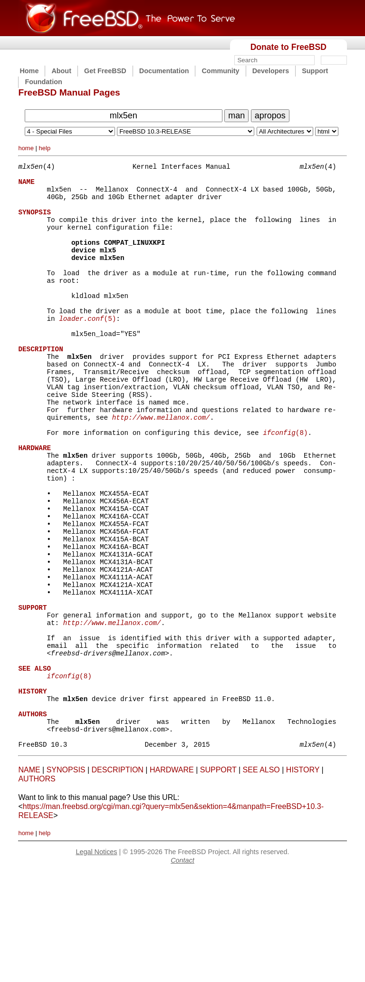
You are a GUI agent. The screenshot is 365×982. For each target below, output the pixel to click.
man (236, 115)
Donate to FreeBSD (288, 47)
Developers (270, 71)
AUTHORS (36, 889)
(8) (285, 483)
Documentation (164, 71)
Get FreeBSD (105, 71)
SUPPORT (218, 880)
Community (220, 71)
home (26, 148)
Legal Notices (96, 961)
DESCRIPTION (118, 880)
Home (28, 71)
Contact (182, 970)
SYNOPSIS (66, 880)
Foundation (43, 82)
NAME (29, 880)
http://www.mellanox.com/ (161, 465)
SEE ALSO (261, 880)
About (61, 71)
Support (315, 71)
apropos (270, 115)
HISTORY (302, 880)
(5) (87, 348)
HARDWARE (172, 880)
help (45, 148)
